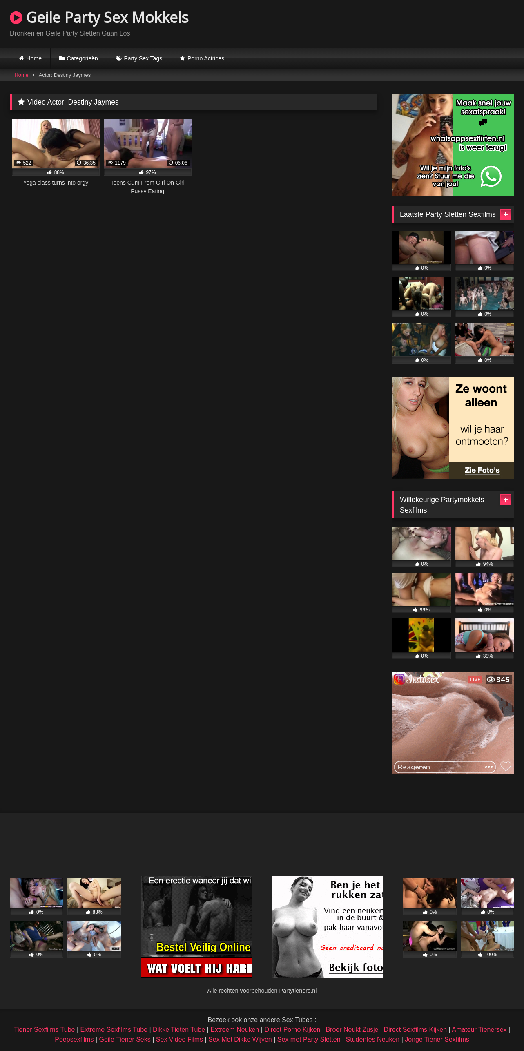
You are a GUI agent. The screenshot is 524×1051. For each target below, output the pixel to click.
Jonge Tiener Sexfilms (437, 1039)
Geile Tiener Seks (124, 1039)
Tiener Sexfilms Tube (44, 1029)
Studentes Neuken (373, 1039)
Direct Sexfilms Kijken (415, 1029)
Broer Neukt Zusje (352, 1029)
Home (34, 58)
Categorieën (82, 58)
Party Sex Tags (143, 58)
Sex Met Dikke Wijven (240, 1039)
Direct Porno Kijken (292, 1029)
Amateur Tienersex (479, 1029)
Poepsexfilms (74, 1039)
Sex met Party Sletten (309, 1039)
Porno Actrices (205, 58)
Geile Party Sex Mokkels (99, 17)
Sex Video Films (179, 1039)
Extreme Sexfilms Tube (114, 1029)
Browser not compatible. (418, 23)
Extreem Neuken (234, 1029)
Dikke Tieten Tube (179, 1029)
